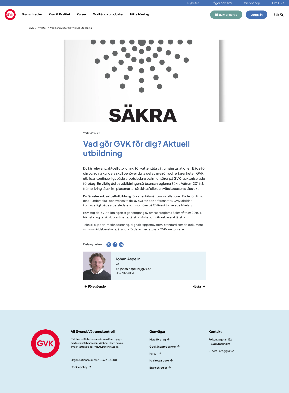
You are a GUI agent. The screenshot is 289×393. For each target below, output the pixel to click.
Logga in (256, 15)
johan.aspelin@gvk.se (135, 269)
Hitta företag (139, 14)
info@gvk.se (226, 350)
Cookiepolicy (79, 367)
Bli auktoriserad (226, 15)
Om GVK (278, 3)
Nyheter (193, 3)
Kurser (81, 14)
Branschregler (32, 14)
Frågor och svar (221, 3)
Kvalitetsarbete (159, 360)
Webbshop (252, 3)
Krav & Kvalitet (59, 14)
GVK (31, 27)
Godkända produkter (108, 14)
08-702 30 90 (125, 273)
